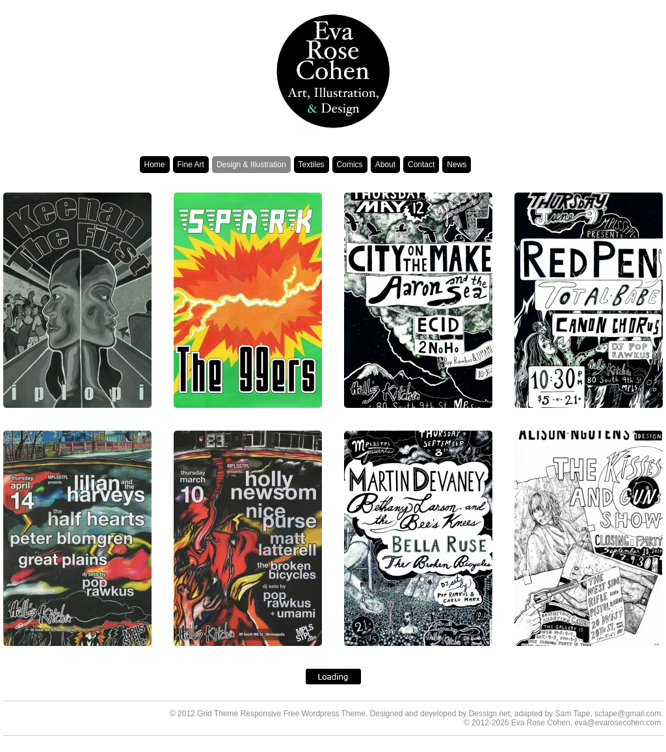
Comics (350, 164)
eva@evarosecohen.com (617, 722)
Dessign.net (489, 713)
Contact (421, 164)
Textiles (312, 164)
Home (154, 164)
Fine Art (191, 164)
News (456, 164)
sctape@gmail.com (627, 713)
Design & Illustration (251, 164)
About (385, 164)
